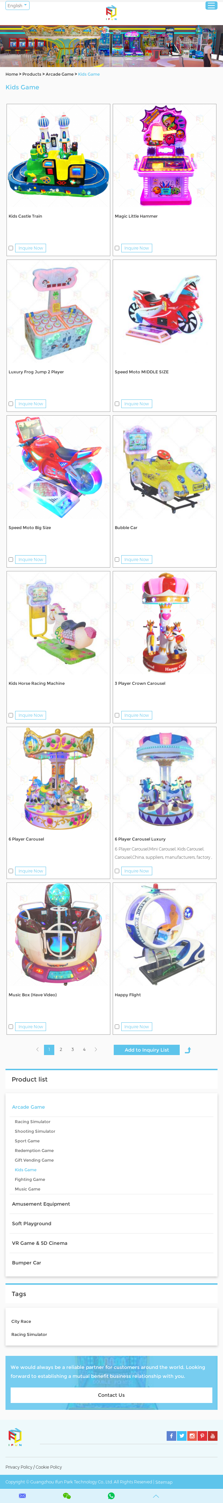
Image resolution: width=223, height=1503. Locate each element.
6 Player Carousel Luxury (140, 839)
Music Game (27, 1189)
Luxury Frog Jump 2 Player (36, 371)
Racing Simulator (33, 1121)
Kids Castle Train (25, 216)
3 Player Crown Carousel (140, 683)
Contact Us (111, 1395)
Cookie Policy (49, 1467)
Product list (30, 1079)
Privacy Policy (18, 1467)
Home (11, 74)
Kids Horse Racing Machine (37, 683)
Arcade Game (60, 74)
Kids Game (89, 74)
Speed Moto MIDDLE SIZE (142, 371)
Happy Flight (128, 994)
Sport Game (27, 1140)
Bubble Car (126, 527)
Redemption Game (34, 1150)
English (15, 5)
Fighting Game (30, 1179)
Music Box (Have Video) (33, 994)
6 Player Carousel (26, 839)
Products (31, 74)
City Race (21, 1321)
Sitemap (163, 1482)
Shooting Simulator (35, 1131)
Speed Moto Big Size (30, 527)
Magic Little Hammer (136, 216)
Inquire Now (31, 248)
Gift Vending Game (34, 1160)
